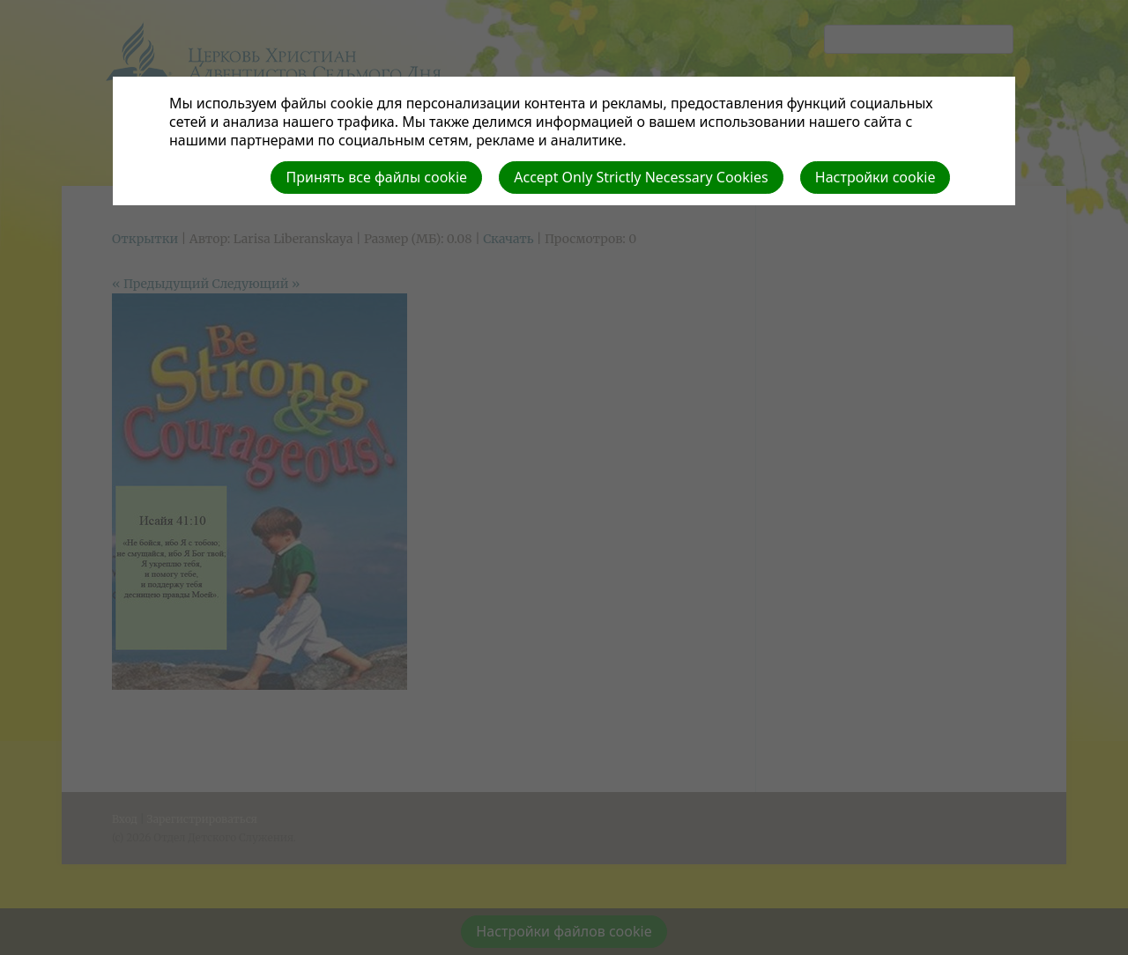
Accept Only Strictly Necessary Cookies (641, 177)
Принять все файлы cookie (376, 177)
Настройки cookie (875, 177)
